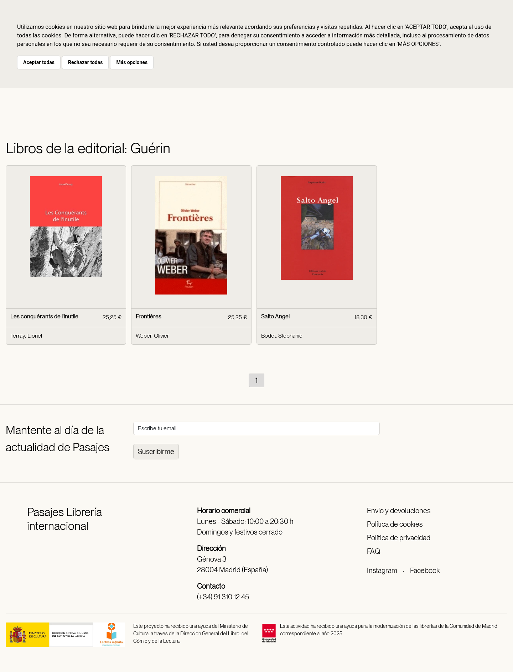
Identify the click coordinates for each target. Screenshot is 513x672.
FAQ (373, 551)
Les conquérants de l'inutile (44, 316)
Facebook (425, 570)
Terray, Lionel (26, 335)
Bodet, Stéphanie (281, 335)
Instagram (382, 570)
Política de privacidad (398, 537)
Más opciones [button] (131, 62)
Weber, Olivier (152, 335)
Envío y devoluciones (398, 510)
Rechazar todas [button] (85, 62)
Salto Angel (275, 316)
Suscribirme (156, 451)
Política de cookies (395, 524)
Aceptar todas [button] (39, 62)
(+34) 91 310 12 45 (223, 597)
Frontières (148, 316)
